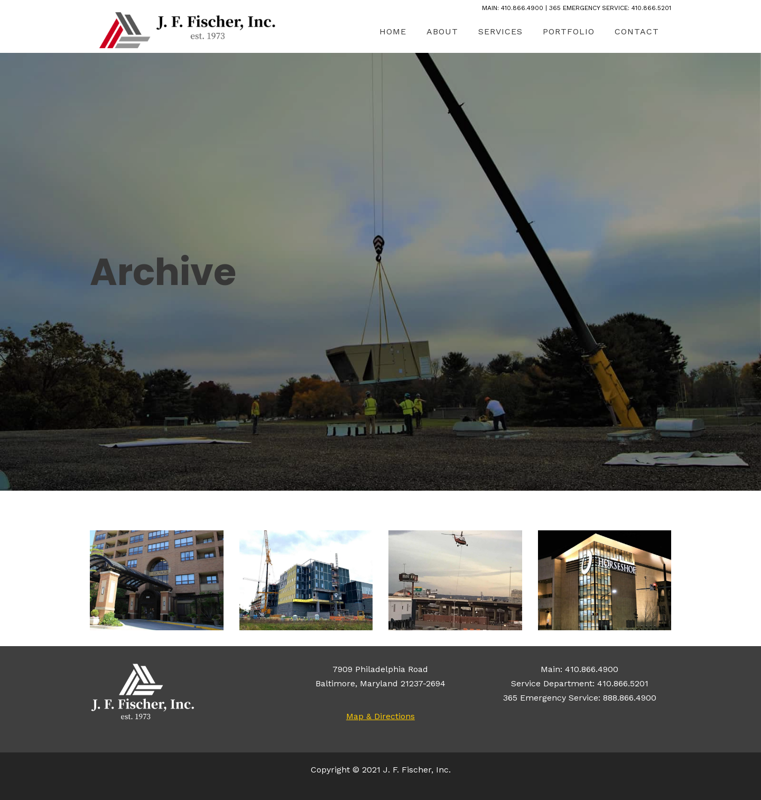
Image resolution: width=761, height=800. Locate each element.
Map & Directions (380, 716)
